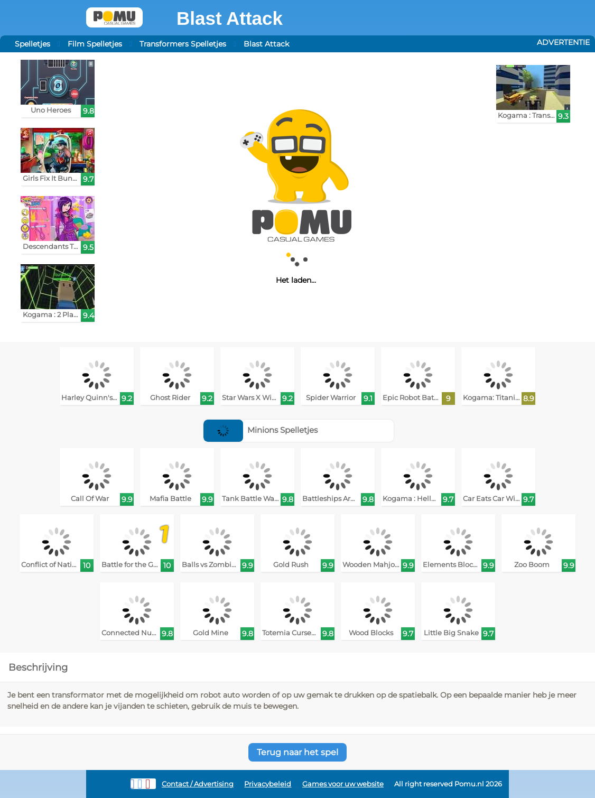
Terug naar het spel (297, 752)
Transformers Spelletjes (183, 44)
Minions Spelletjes (260, 430)
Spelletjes (32, 44)
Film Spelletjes (95, 44)
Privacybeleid (267, 784)
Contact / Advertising (198, 784)
